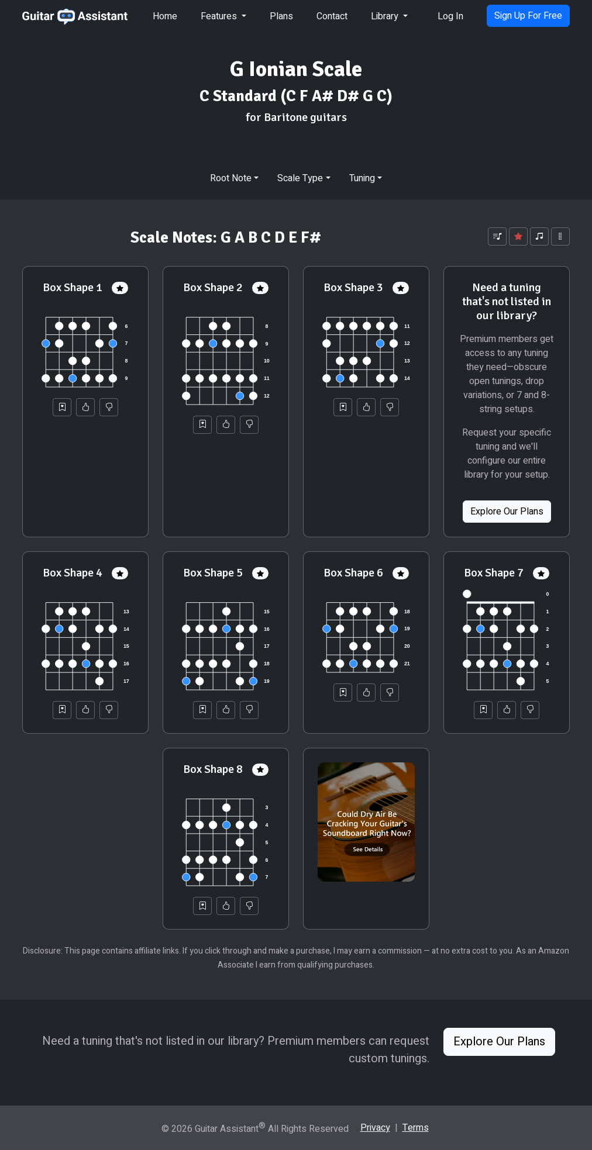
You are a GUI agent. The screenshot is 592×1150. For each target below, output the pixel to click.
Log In (450, 16)
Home (165, 16)
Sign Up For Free (528, 16)
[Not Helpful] (108, 407)
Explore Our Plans (506, 512)
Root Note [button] (231, 178)
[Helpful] (85, 407)
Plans (281, 16)
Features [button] (220, 16)
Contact (331, 16)
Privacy (375, 1128)
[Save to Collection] (62, 407)
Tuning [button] (362, 178)
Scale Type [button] (300, 178)
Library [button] (386, 16)
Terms (415, 1128)
